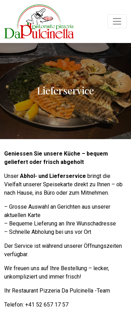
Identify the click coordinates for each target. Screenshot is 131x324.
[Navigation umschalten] (117, 21)
